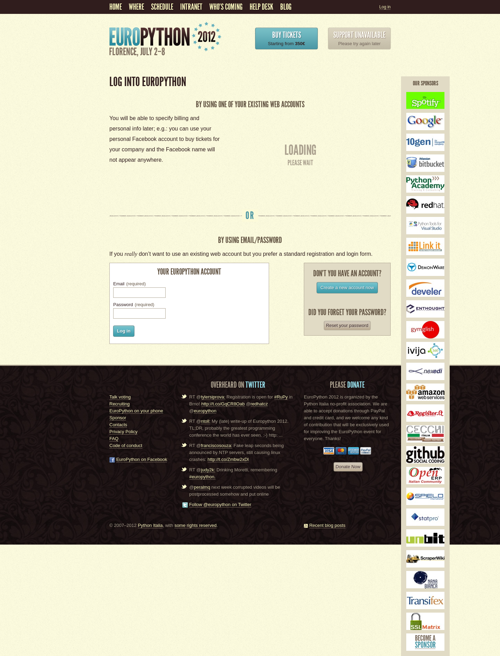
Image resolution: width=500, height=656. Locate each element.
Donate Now (348, 466)
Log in (385, 7)
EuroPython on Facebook (141, 459)
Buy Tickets (286, 35)
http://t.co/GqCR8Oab (223, 403)
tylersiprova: (213, 397)
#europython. (202, 476)
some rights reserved (195, 525)
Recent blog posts (327, 525)
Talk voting (120, 397)
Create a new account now (347, 287)
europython (205, 410)
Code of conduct (125, 445)
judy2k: (208, 469)
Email (129, 283)
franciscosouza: (216, 445)
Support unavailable (359, 35)
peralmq (202, 487)
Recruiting (119, 403)
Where (136, 7)
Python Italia (150, 525)
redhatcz (259, 403)
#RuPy (281, 397)
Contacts (118, 424)
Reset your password (347, 325)
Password (133, 304)
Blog (286, 7)
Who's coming (226, 7)
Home (115, 7)
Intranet (191, 7)
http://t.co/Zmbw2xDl (228, 459)
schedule (162, 7)
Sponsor (117, 417)
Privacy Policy (123, 431)
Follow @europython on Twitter (220, 504)
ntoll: (205, 421)
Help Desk (261, 7)
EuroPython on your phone (136, 410)
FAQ (113, 438)
